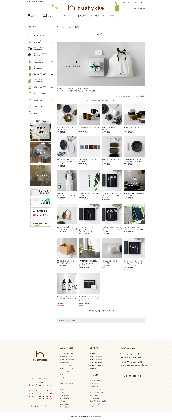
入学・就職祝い (64, 398)
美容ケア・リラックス (66, 368)
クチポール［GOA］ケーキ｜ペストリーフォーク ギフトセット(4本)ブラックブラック (89, 229)
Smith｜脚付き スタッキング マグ (89, 128)
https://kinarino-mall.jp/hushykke (130, 357)
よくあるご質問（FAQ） (97, 392)
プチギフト (62, 91)
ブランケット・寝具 (66, 365)
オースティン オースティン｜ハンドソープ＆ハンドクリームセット (67, 298)
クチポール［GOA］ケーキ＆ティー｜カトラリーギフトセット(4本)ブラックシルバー (134, 263)
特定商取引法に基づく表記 (98, 401)
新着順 (128, 96)
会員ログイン (94, 383)
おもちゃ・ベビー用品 (66, 374)
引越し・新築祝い (83, 89)
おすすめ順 (135, 96)
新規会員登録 (94, 386)
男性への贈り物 (88, 91)
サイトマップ (94, 407)
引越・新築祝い (64, 395)
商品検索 (83, 16)
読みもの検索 (95, 16)
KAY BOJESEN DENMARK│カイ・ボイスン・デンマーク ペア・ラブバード (89, 263)
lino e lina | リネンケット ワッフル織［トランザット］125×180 (134, 228)
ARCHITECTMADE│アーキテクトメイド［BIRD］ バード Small (67, 228)
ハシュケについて (63, 16)
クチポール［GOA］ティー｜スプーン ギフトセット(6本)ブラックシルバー (89, 298)
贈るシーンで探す (67, 27)
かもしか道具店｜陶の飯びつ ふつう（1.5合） (111, 262)
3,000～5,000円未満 (96, 359)
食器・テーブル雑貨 (66, 356)
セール (62, 377)
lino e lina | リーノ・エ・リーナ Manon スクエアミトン (89, 160)
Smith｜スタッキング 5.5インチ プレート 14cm (67, 128)
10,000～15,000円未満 (96, 365)
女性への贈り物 (75, 91)
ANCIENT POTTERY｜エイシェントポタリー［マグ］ (111, 128)
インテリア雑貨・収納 (66, 353)
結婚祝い (78, 27)
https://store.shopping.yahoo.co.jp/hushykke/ (134, 365)
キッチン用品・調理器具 (67, 359)
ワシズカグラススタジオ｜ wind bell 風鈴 (89, 194)
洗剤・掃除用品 (64, 362)
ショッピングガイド (139, 2)
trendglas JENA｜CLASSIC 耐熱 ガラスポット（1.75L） (134, 194)
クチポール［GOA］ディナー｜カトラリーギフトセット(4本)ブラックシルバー (112, 195)
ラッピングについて (96, 389)
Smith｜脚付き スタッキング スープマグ (134, 128)
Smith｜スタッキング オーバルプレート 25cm (111, 160)
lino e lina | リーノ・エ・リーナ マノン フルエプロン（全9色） (66, 194)
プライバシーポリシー (96, 404)
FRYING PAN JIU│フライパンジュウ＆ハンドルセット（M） (134, 160)
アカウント (116, 2)
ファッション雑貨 (65, 371)
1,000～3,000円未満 (96, 356)
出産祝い (70, 89)
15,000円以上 (94, 368)
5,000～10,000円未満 (96, 362)
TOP (58, 27)
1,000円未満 (93, 353)
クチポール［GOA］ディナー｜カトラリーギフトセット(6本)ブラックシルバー (112, 229)
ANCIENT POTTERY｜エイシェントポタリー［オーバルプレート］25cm (66, 161)
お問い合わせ (94, 395)
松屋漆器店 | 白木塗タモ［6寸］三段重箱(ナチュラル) (67, 262)
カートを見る (126, 2)
